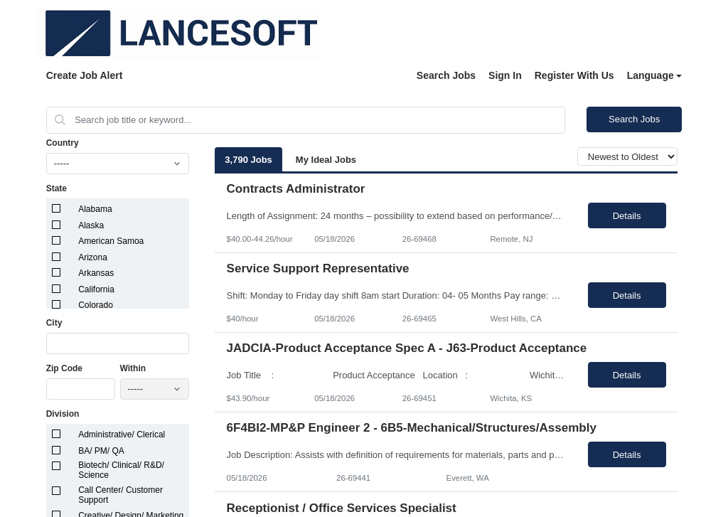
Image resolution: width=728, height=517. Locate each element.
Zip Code (64, 368)
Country (62, 143)
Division (63, 414)
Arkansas (96, 273)
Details (627, 215)
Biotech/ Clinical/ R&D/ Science (121, 470)
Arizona (92, 257)
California (96, 289)
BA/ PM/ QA (101, 451)
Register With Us (574, 75)
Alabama (95, 209)
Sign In (505, 75)
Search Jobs (446, 75)
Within (133, 368)
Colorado (95, 305)
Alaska (91, 225)
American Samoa (111, 241)
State (56, 188)
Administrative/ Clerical (121, 434)
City (54, 323)
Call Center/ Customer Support (120, 495)
